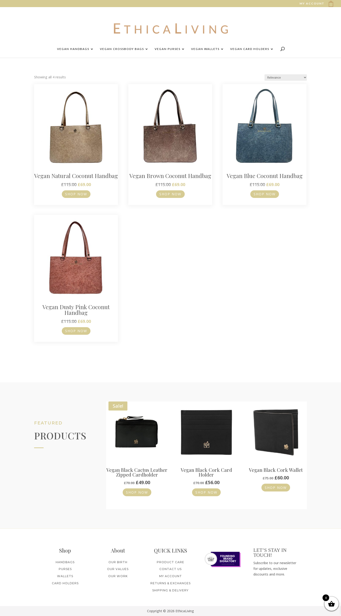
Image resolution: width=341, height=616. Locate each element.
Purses (65, 571)
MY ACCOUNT (312, 3)
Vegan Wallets (205, 49)
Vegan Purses (167, 49)
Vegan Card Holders (249, 49)
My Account (170, 578)
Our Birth (117, 564)
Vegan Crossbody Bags (122, 49)
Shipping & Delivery (170, 593)
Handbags (65, 564)
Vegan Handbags (73, 49)
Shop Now (76, 194)
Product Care (170, 564)
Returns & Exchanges (170, 586)
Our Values (118, 571)
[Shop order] (286, 77)
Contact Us (170, 571)
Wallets (65, 578)
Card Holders (65, 586)
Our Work (118, 578)
